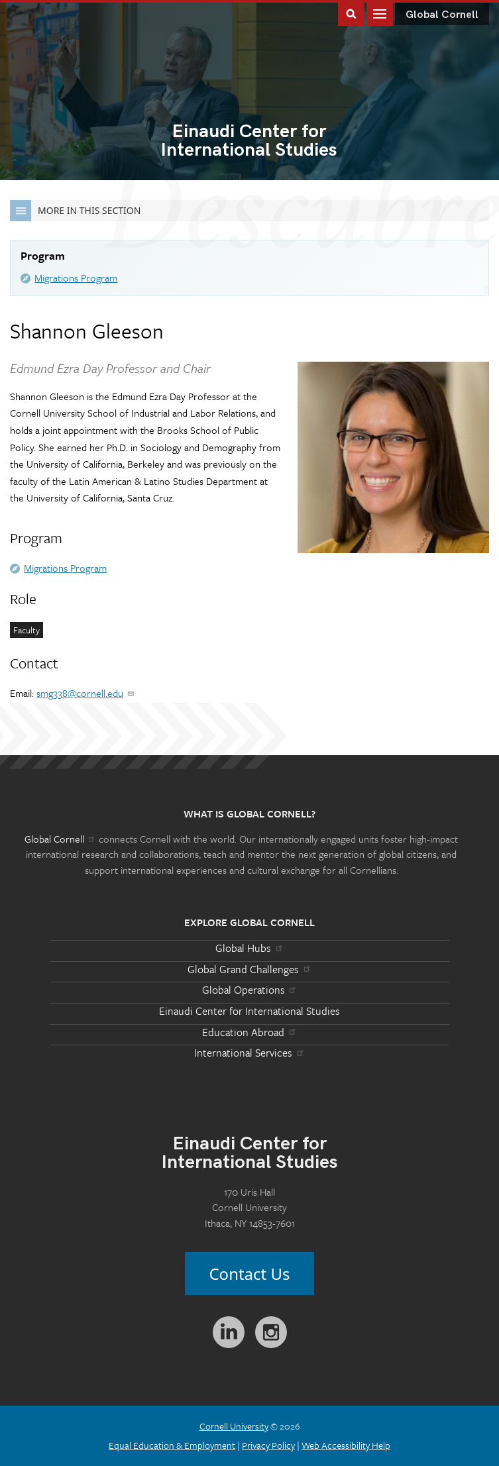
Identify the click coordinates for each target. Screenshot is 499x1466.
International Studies (249, 142)
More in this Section (75, 210)
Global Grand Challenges (249, 969)
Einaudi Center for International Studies (249, 1011)
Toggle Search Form (351, 13)
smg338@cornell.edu (85, 693)
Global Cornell (442, 15)
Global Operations (250, 990)
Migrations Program (75, 277)
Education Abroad (249, 1032)
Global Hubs (249, 948)
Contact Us (249, 1273)
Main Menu (379, 13)
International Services (249, 1053)
